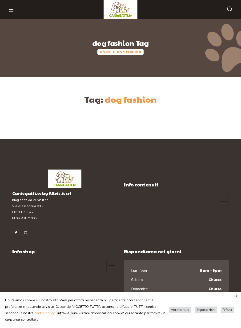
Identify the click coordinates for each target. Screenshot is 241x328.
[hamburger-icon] (223, 200)
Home (105, 52)
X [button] (237, 296)
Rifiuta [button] (227, 310)
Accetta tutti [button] (180, 310)
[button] (229, 9)
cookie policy (44, 313)
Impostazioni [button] (206, 310)
